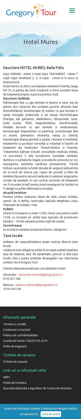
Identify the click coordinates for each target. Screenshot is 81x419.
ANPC (6, 377)
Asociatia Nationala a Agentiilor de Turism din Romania (37, 388)
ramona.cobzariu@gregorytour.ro (36, 285)
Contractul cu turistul (16, 329)
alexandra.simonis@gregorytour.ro (41, 274)
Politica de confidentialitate (20, 335)
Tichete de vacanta (15, 361)
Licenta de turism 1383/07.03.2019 (25, 340)
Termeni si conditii (14, 324)
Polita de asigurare (15, 346)
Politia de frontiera (14, 382)
